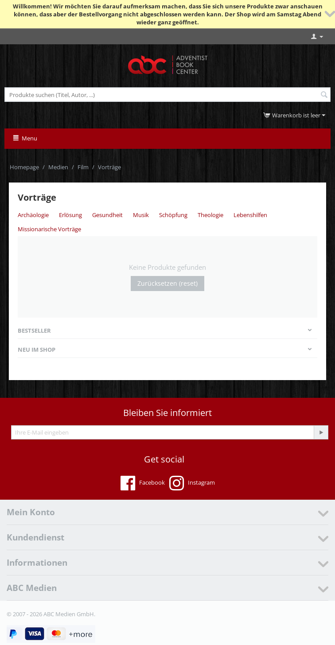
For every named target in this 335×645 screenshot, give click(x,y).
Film (83, 167)
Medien (58, 167)
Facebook (143, 483)
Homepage (24, 167)
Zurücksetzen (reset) (167, 283)
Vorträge (109, 167)
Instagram (192, 483)
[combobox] (167, 94)
